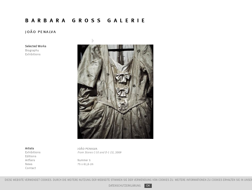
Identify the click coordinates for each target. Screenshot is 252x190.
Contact (30, 168)
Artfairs (30, 160)
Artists (29, 148)
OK (148, 185)
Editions (30, 156)
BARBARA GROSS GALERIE (86, 21)
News (28, 164)
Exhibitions (33, 152)
